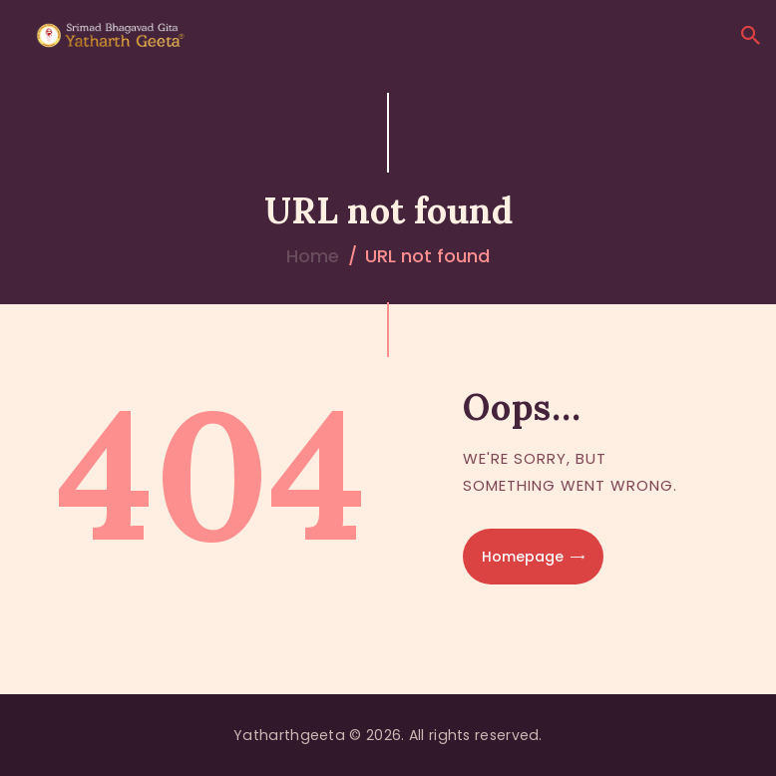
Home (312, 255)
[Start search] (750, 36)
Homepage (523, 557)
